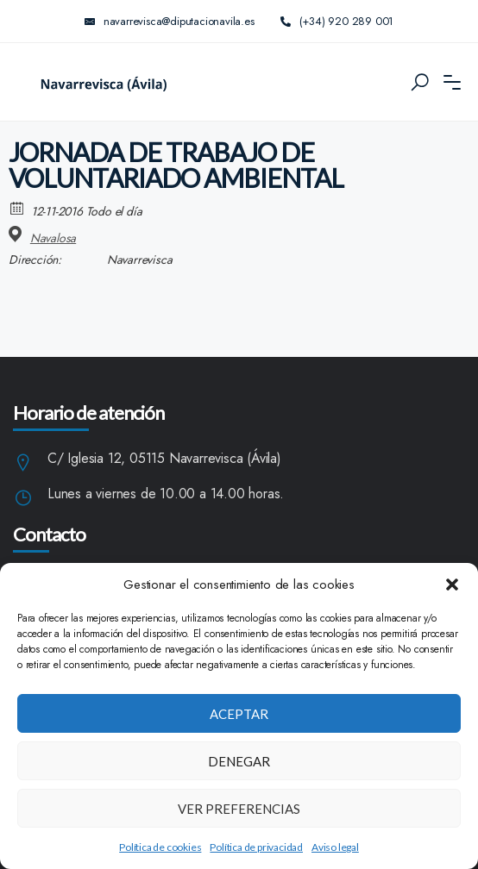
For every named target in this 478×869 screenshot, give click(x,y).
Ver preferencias (239, 808)
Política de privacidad (256, 847)
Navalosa (53, 238)
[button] (452, 584)
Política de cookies (160, 847)
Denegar (239, 761)
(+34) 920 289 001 (337, 21)
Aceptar (239, 714)
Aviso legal (335, 847)
